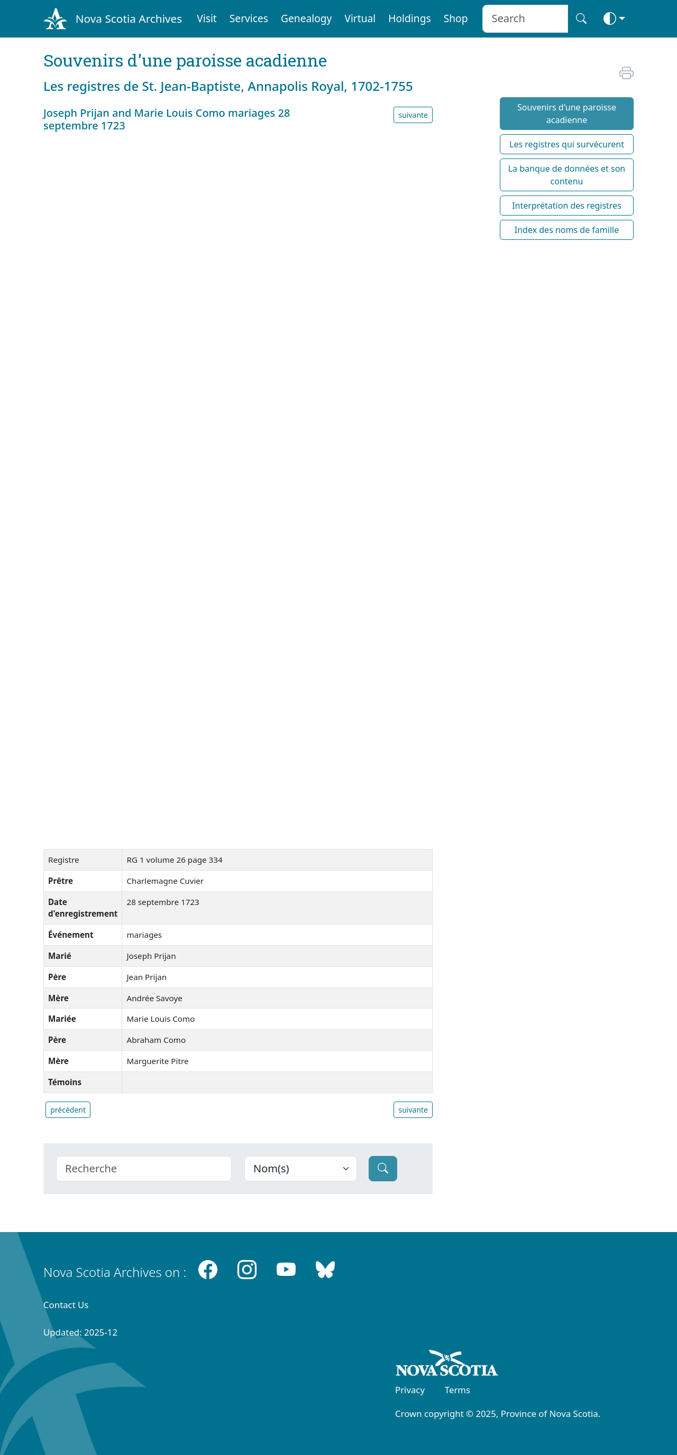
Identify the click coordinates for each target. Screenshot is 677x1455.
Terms (457, 1390)
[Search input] (525, 19)
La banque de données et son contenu (567, 175)
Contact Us (65, 1305)
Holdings (409, 18)
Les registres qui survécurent (566, 144)
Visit (207, 18)
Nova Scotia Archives (129, 18)
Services (249, 18)
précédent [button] (68, 1110)
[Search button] (581, 19)
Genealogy (306, 18)
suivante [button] (413, 115)
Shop (456, 18)
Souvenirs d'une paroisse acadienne (566, 113)
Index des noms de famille (567, 230)
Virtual (360, 18)
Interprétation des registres (566, 205)
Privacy (410, 1390)
